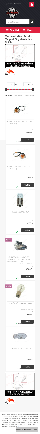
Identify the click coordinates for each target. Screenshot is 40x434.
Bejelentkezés (9, 4)
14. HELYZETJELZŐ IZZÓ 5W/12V (20, 349)
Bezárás (35, 429)
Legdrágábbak (29, 95)
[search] (31, 21)
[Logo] (20, 12)
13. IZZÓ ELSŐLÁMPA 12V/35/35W (20, 303)
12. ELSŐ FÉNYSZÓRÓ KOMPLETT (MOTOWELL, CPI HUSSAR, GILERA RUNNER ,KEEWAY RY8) (18, 259)
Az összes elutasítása (24, 429)
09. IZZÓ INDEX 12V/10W (20, 212)
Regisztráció (17, 4)
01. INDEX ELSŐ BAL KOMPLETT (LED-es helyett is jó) (19, 122)
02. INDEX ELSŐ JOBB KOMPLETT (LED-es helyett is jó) (20, 168)
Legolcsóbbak (18, 95)
